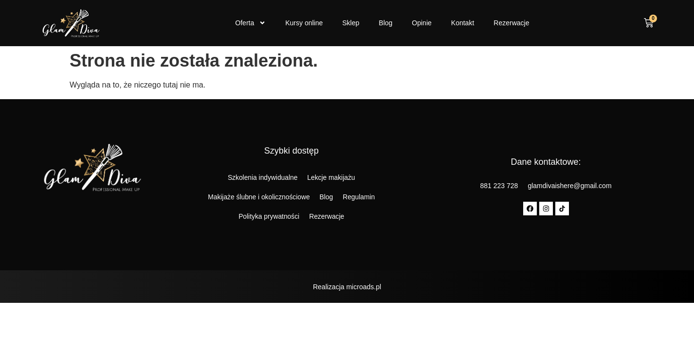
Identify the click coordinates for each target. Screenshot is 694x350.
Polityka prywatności (269, 217)
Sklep (350, 23)
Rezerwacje (511, 23)
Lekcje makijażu (332, 178)
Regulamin (359, 197)
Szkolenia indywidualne (262, 178)
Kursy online (304, 23)
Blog (385, 23)
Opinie (421, 23)
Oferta (250, 23)
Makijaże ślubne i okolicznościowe (258, 197)
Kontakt (462, 23)
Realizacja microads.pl (347, 287)
